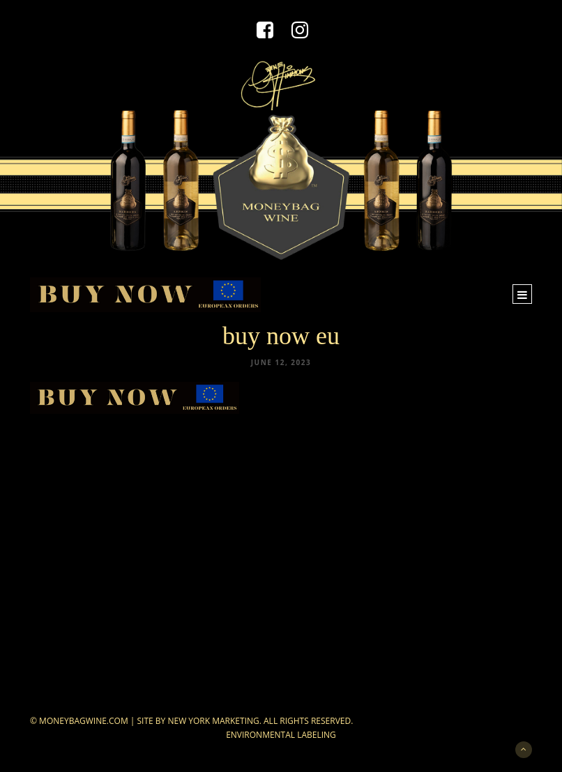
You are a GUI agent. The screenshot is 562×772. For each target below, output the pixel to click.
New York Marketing (213, 721)
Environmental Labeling (281, 735)
